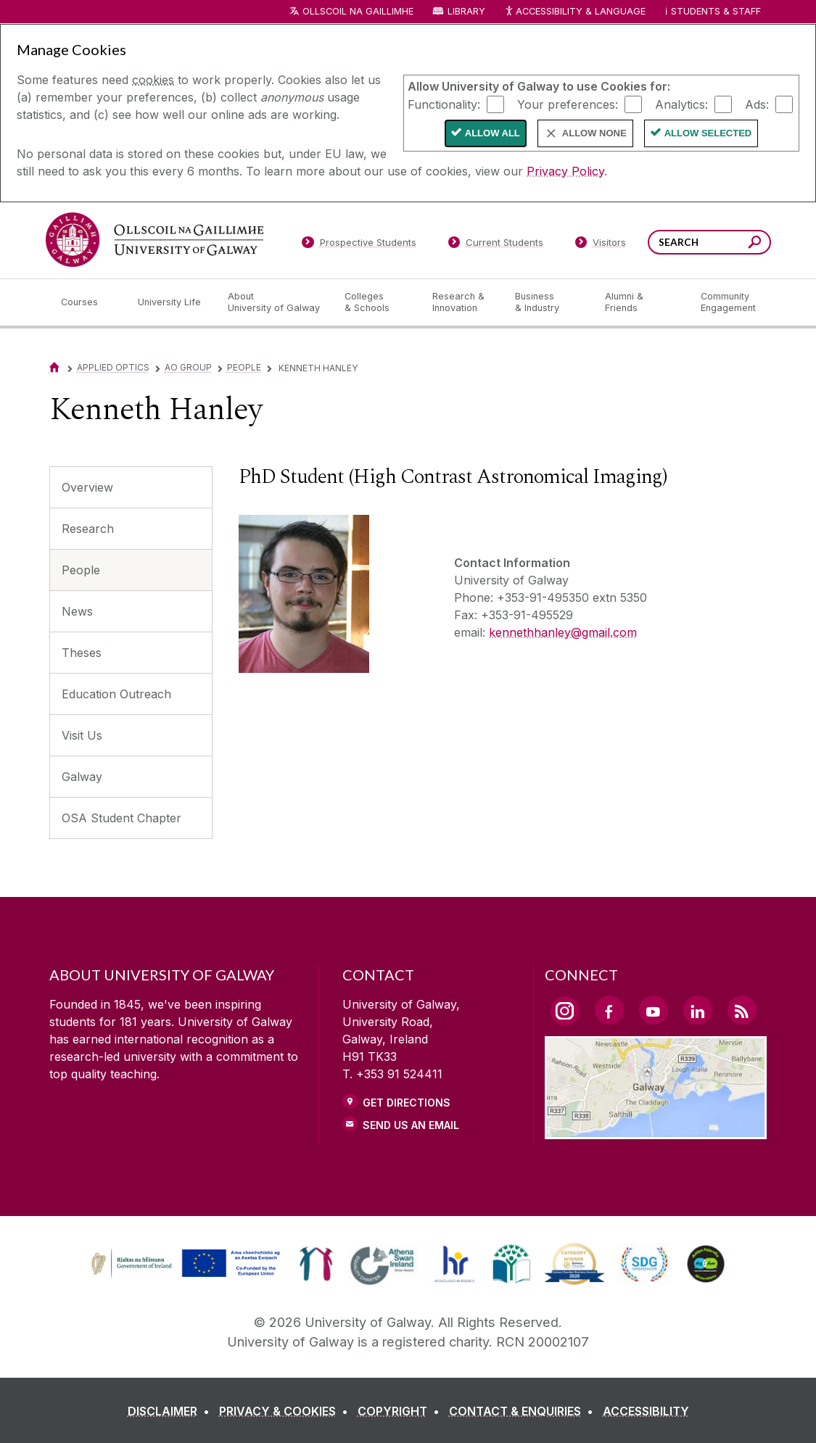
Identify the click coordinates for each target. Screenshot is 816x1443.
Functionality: (444, 103)
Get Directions (406, 1102)
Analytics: (681, 103)
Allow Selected (708, 133)
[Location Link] (656, 1130)
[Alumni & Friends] (640, 302)
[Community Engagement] (728, 302)
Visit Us (82, 735)
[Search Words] (709, 242)
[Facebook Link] (609, 1010)
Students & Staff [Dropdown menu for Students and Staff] (716, 11)
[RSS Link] (742, 1010)
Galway (82, 776)
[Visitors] (600, 245)
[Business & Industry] (548, 302)
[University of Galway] (154, 239)
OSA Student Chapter (121, 818)
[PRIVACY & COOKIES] (286, 1411)
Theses (82, 652)
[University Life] (171, 302)
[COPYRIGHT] (401, 1411)
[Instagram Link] (565, 1010)
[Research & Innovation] (462, 302)
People (244, 367)
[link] (316, 1264)
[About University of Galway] (274, 302)
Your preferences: (567, 103)
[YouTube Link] (653, 1010)
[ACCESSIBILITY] (646, 1411)
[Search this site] (755, 244)
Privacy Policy (565, 171)
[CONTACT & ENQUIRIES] (524, 1411)
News (77, 611)
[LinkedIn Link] (697, 1010)
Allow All (492, 133)
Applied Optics (113, 367)
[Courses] (87, 302)
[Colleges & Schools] (376, 302)
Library (466, 11)
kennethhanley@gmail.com (563, 632)
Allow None (594, 133)
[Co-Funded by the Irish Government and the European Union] (187, 1275)
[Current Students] (495, 245)
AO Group (188, 367)
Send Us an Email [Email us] (411, 1125)
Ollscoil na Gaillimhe (357, 11)
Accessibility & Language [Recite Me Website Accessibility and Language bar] (575, 12)
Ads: (757, 103)
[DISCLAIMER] (171, 1411)
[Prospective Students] (359, 245)
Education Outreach (116, 694)
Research (88, 528)
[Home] (54, 367)
